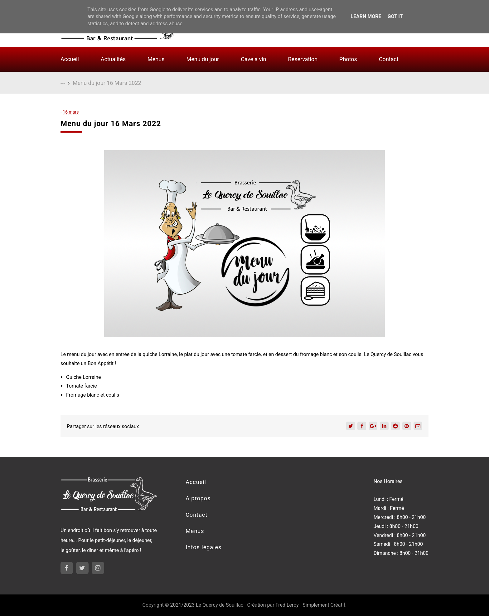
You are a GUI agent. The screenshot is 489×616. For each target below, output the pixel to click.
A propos (198, 498)
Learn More (366, 16)
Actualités (113, 59)
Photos (348, 59)
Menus (156, 59)
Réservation (303, 59)
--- (63, 83)
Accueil (70, 59)
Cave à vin (253, 59)
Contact (389, 59)
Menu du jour (202, 59)
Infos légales (203, 547)
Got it (395, 16)
